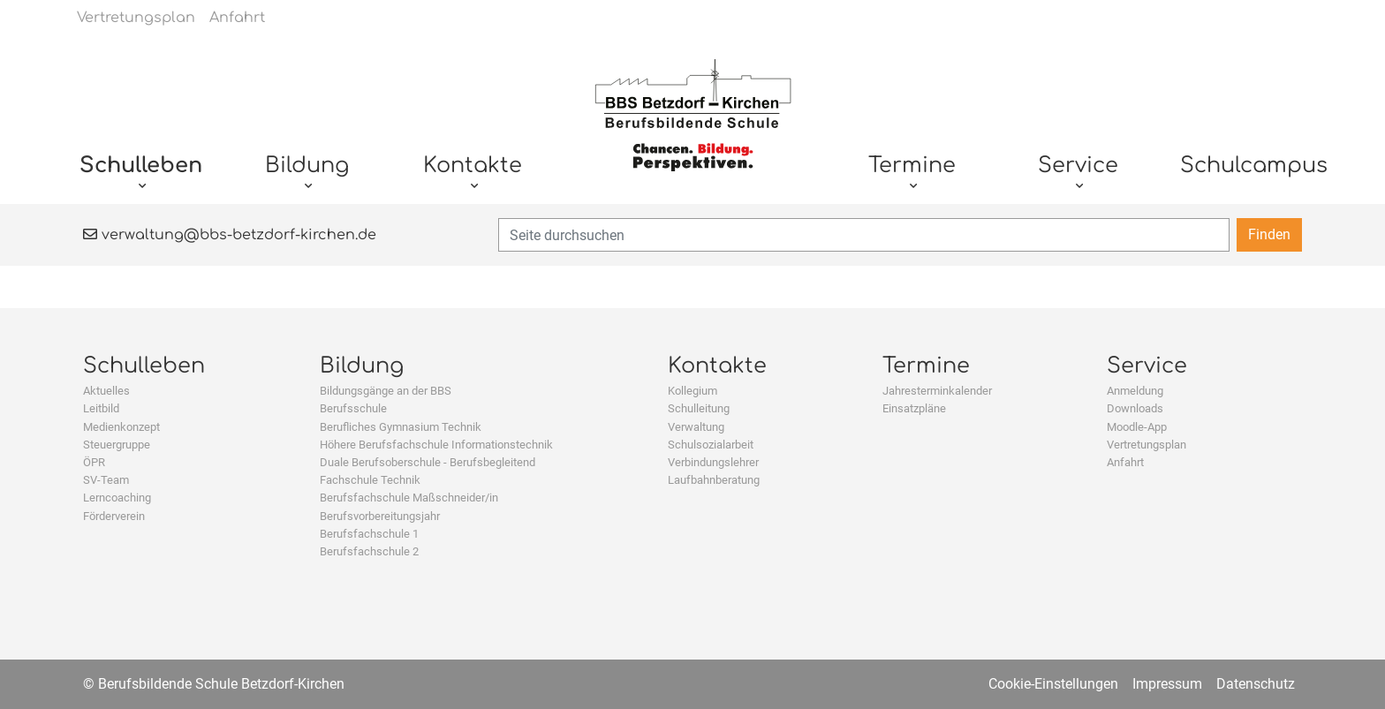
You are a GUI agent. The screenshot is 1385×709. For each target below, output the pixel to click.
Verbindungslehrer (713, 462)
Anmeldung (1135, 390)
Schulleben (144, 366)
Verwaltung (696, 427)
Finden (1269, 234)
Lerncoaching (117, 497)
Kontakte (717, 366)
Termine (926, 366)
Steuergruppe (116, 444)
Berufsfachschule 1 (369, 533)
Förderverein (114, 516)
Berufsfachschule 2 (369, 551)
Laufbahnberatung (714, 479)
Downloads (1135, 408)
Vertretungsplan (1146, 444)
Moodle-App (1137, 427)
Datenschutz (1255, 683)
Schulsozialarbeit (710, 444)
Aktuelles (106, 390)
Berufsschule (353, 408)
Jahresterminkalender (937, 390)
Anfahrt (1125, 462)
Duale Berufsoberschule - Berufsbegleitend (427, 462)
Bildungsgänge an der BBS (385, 390)
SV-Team (106, 479)
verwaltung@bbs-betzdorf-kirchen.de (229, 235)
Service (1147, 366)
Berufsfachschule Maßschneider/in (409, 497)
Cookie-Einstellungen (1053, 683)
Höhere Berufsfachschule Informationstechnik (436, 444)
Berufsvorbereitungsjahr (380, 516)
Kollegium (692, 390)
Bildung (362, 366)
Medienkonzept (121, 427)
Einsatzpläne (914, 408)
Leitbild (101, 408)
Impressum (1167, 683)
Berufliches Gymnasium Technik (400, 427)
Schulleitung (699, 408)
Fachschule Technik (370, 479)
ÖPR (94, 462)
